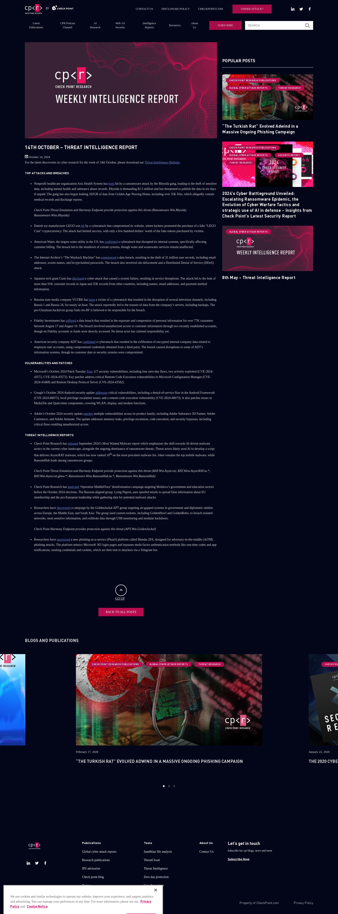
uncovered (63, 539)
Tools (148, 843)
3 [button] (174, 786)
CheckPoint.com (267, 903)
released (73, 443)
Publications (91, 843)
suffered (71, 320)
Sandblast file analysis (158, 851)
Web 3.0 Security (120, 25)
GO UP (121, 592)
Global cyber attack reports (99, 851)
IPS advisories (91, 868)
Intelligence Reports (149, 25)
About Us (194, 25)
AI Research (95, 25)
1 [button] (164, 786)
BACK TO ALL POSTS (121, 612)
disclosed (78, 278)
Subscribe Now (239, 859)
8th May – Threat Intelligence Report (258, 277)
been (111, 183)
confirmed (111, 241)
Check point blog (93, 877)
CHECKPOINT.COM (210, 8)
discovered (63, 508)
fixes (90, 371)
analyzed (73, 487)
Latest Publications (36, 25)
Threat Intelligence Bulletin (161, 162)
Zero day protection (156, 877)
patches (88, 413)
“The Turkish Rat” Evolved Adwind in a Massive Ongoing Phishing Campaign (260, 128)
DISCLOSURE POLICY (175, 8)
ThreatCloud (152, 860)
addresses (101, 392)
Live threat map (154, 885)
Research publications (96, 860)
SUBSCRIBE (225, 25)
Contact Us (206, 851)
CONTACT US (144, 8)
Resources (175, 25)
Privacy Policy (303, 903)
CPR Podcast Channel (67, 25)
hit (83, 226)
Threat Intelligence (156, 868)
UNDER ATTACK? (252, 8)
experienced (108, 257)
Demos (86, 885)
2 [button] (169, 786)
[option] (169, 715)
